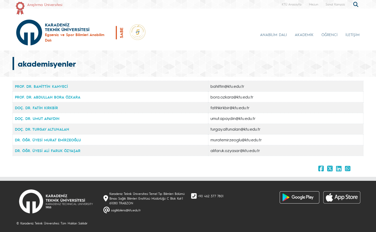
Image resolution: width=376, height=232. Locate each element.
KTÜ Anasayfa (291, 4)
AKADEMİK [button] (304, 34)
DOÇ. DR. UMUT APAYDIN (37, 118)
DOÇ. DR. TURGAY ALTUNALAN (42, 129)
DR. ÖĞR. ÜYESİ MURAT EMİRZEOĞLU (48, 139)
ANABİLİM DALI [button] (273, 34)
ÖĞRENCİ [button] (329, 34)
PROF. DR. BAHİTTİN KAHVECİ (41, 86)
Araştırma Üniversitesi (44, 4)
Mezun (313, 4)
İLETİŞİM (352, 34)
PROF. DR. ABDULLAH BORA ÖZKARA (47, 97)
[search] (356, 4)
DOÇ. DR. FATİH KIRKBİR (36, 107)
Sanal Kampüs (335, 4)
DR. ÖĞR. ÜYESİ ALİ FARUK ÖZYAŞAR (47, 150)
